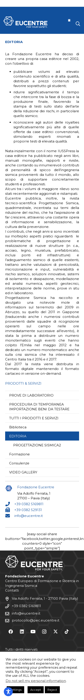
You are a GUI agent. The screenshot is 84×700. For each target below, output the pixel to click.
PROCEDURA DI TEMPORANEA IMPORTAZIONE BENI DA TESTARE (39, 406)
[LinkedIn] (22, 631)
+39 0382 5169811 (28, 504)
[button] (69, 20)
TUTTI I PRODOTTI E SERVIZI (33, 418)
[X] (55, 631)
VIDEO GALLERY (23, 472)
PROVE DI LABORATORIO (31, 395)
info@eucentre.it (28, 516)
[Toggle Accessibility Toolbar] (8, 692)
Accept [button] (35, 689)
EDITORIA (17, 436)
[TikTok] (66, 631)
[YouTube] (33, 631)
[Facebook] (10, 631)
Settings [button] (15, 689)
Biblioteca (17, 427)
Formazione (19, 454)
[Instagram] (44, 631)
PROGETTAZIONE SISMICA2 (37, 445)
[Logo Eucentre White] (25, 22)
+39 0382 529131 (28, 510)
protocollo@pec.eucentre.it (35, 620)
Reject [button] (52, 689)
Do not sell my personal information (36, 681)
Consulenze (19, 463)
